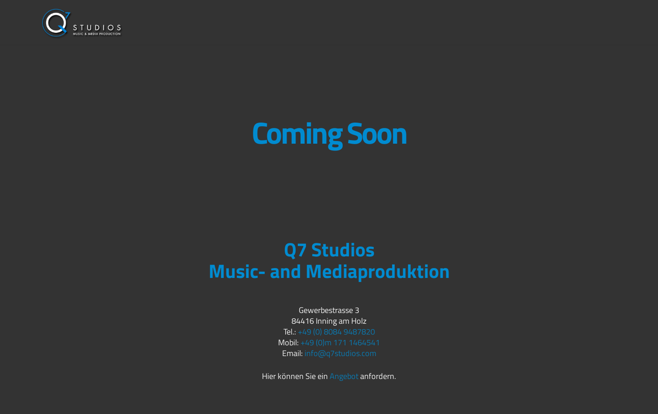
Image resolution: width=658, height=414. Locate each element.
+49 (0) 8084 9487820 (336, 332)
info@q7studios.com (340, 353)
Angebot (344, 376)
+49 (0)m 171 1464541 (340, 342)
